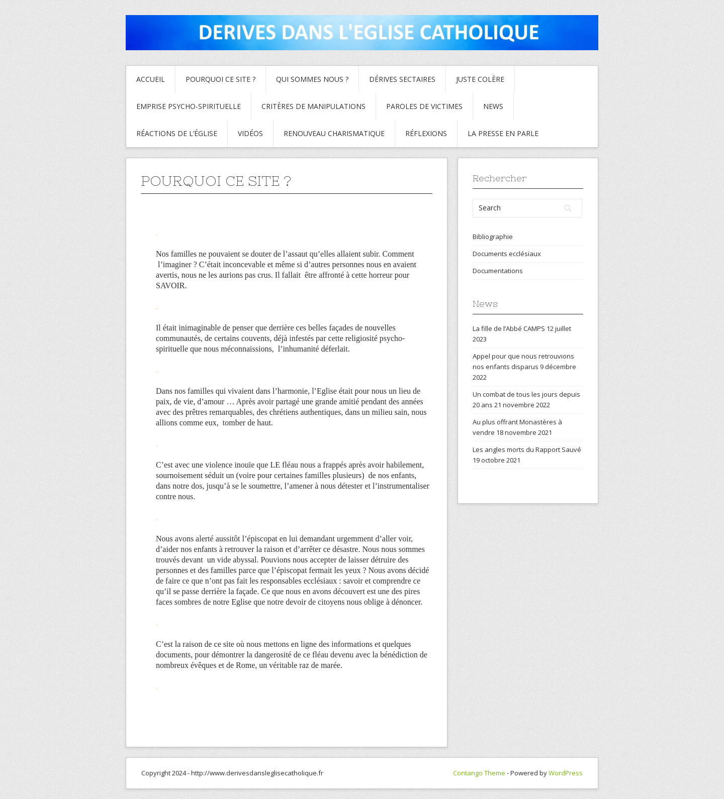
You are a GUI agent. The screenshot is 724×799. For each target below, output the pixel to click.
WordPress (566, 772)
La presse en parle (503, 133)
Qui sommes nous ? (312, 79)
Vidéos (250, 133)
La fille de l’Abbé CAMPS (509, 328)
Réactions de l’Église (176, 133)
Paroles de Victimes (424, 106)
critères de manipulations (313, 106)
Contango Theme (479, 772)
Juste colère (480, 79)
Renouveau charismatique (334, 133)
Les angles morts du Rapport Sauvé (527, 449)
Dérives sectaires (402, 79)
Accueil (150, 79)
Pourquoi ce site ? (220, 79)
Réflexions (426, 133)
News (493, 106)
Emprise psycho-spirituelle (188, 106)
